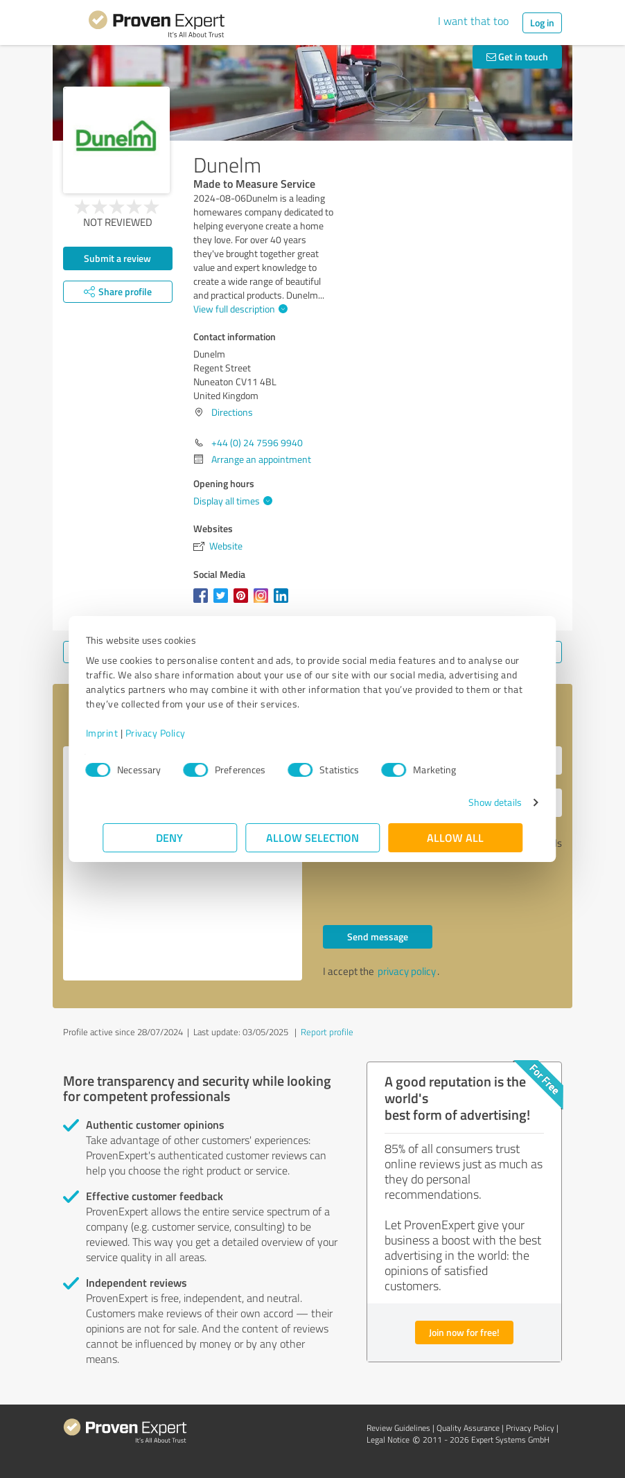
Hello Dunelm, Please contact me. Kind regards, (182, 863)
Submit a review (117, 258)
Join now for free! (464, 1332)
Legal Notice (388, 1439)
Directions (232, 412)
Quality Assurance (468, 1428)
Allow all (455, 837)
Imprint (119, 732)
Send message (377, 936)
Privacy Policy (172, 732)
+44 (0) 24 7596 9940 (257, 442)
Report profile (327, 1032)
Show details (477, 802)
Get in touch (517, 56)
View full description (238, 308)
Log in (542, 22)
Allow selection (312, 837)
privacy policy (407, 971)
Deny (170, 837)
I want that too (473, 20)
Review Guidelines (398, 1428)
